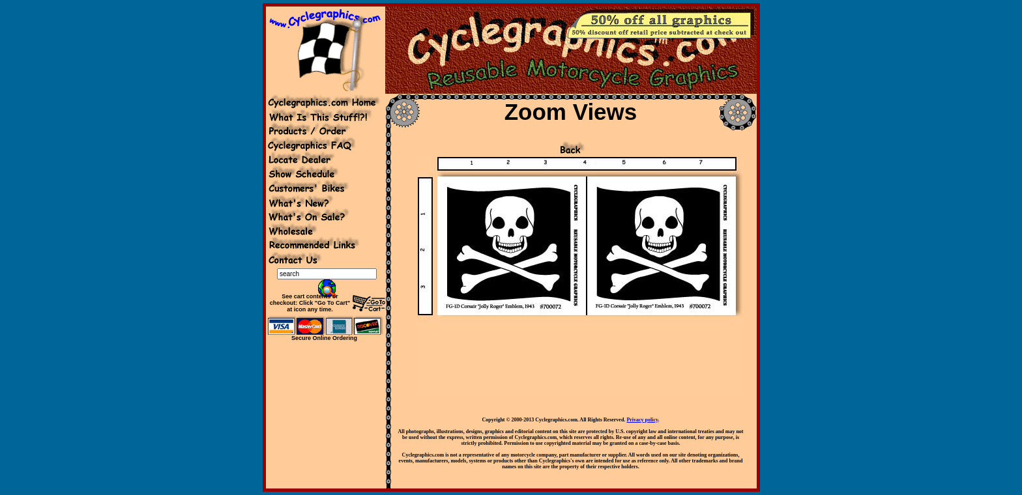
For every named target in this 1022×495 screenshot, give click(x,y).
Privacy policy (642, 420)
